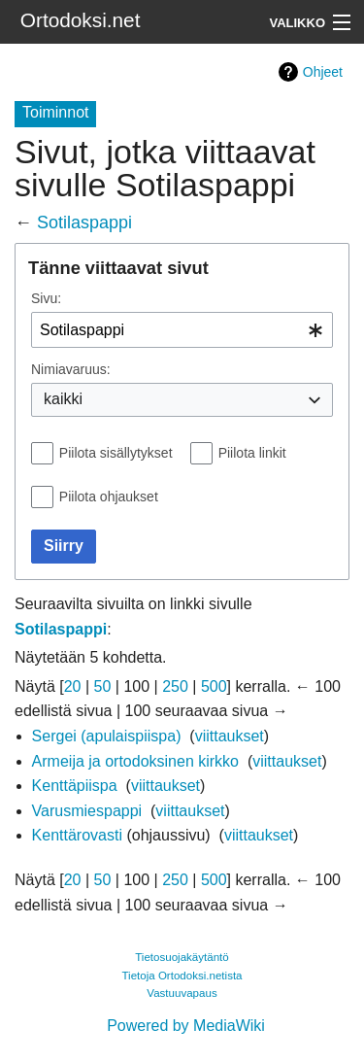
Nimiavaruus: (71, 369)
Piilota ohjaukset (108, 496)
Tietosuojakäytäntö (182, 957)
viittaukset (229, 736)
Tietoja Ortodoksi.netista (181, 975)
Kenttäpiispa (74, 785)
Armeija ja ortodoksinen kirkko (135, 761)
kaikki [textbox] (63, 399)
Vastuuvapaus (181, 993)
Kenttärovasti (77, 835)
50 (103, 686)
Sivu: (46, 298)
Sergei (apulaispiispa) (107, 736)
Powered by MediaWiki (186, 1025)
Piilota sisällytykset (116, 453)
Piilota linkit (252, 453)
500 (214, 686)
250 (175, 686)
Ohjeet (323, 72)
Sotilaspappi (84, 222)
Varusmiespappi (87, 811)
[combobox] (182, 330)
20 (73, 686)
